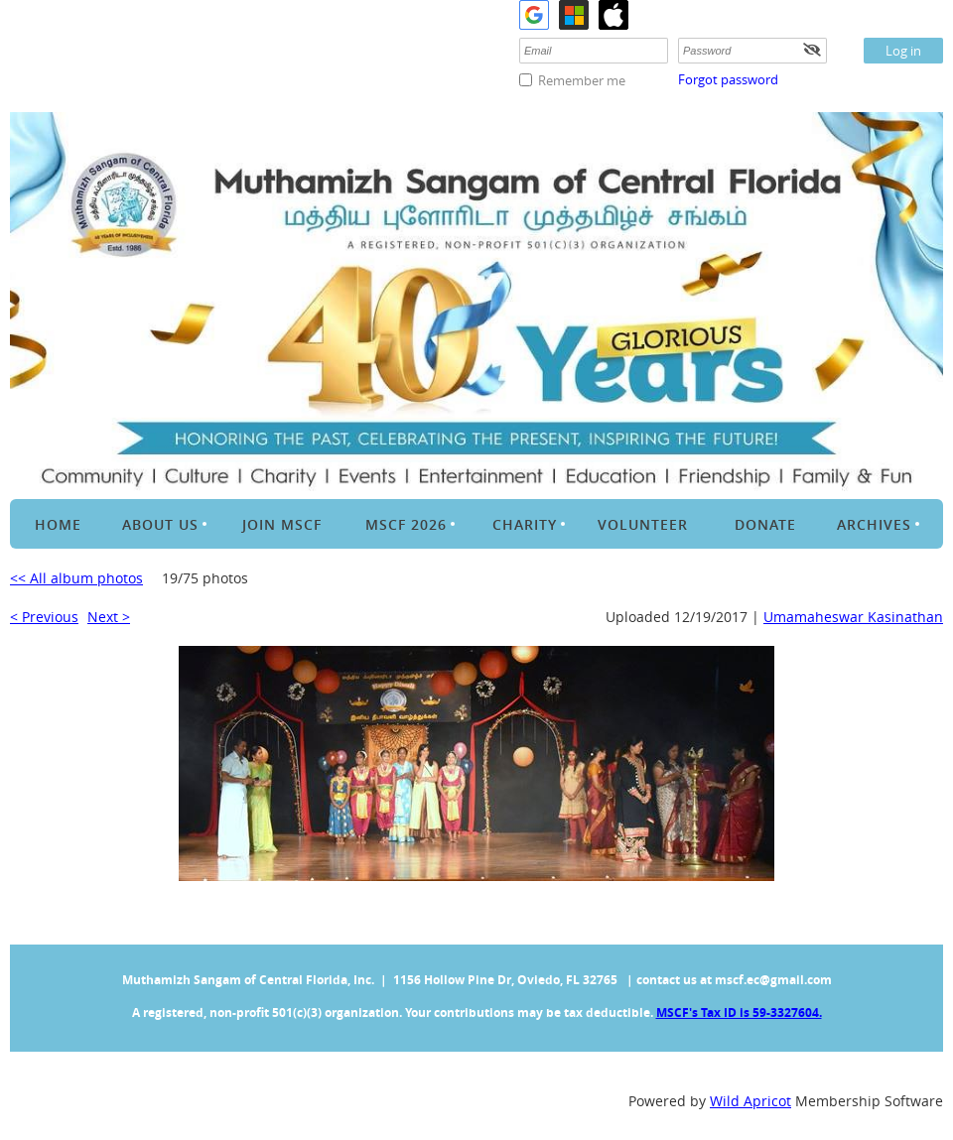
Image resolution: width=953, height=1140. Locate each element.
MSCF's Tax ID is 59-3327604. (739, 1012)
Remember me (581, 80)
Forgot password (728, 79)
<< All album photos (76, 578)
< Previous (44, 616)
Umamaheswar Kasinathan (853, 616)
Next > (108, 616)
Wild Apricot (750, 1100)
